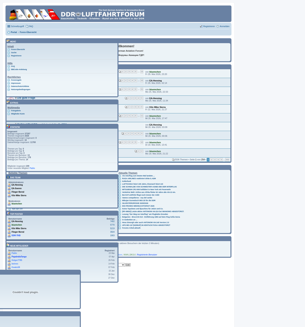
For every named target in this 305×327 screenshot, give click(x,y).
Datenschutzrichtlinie (20, 86)
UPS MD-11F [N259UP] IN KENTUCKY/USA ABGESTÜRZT (146, 225)
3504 (112, 232)
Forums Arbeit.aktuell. (131, 228)
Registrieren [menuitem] (209, 26)
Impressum (16, 83)
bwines (15, 264)
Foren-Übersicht (18, 49)
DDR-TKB (16, 235)
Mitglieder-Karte (18, 114)
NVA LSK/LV (130, 254)
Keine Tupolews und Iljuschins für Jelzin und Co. (142, 209)
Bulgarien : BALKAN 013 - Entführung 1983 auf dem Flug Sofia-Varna (151, 217)
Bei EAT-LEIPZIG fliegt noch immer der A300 (140, 195)
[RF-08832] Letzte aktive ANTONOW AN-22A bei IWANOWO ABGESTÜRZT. (153, 211)
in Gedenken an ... (129, 220)
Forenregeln (16, 80)
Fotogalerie (16, 111)
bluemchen (155, 72)
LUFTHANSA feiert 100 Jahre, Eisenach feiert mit (142, 184)
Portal (14, 32)
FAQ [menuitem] (31, 26)
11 (142, 116)
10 (142, 142)
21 (142, 89)
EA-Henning (155, 80)
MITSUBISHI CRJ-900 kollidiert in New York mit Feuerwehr (146, 189)
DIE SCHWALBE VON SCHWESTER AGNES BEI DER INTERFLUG (149, 187)
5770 (112, 225)
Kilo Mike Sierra (157, 107)
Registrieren (16, 56)
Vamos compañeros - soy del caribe (137, 198)
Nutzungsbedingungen (20, 89)
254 (227, 159)
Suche (13, 53)
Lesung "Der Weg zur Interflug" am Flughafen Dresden (145, 214)
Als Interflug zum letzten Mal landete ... (138, 176)
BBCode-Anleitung (19, 69)
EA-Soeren (17, 188)
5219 (112, 228)
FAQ (13, 66)
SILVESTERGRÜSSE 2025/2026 (135, 203)
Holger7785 (17, 260)
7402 (112, 221)
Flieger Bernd (18, 192)
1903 (112, 235)
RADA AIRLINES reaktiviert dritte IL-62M (139, 178)
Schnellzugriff (17, 26)
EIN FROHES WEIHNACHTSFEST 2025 (138, 206)
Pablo (32, 168)
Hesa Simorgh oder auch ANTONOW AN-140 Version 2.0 (145, 222)
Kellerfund (126, 181)
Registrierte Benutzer (147, 254)
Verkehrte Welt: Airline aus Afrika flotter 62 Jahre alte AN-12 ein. (149, 192)
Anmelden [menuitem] (224, 26)
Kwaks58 (16, 267)
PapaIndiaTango (19, 257)
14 (142, 72)
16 (142, 80)
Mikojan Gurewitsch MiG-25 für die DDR (139, 200)
